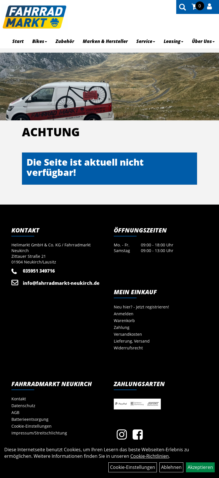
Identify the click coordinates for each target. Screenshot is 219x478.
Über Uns (203, 41)
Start (18, 41)
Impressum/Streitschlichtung (39, 433)
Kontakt (18, 398)
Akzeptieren (200, 467)
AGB (15, 412)
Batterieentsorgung (29, 419)
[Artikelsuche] (182, 7)
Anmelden (123, 313)
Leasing (173, 41)
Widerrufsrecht (128, 348)
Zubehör (65, 41)
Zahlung (121, 327)
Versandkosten (128, 334)
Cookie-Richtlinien (149, 456)
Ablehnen (171, 467)
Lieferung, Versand (132, 341)
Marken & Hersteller (105, 41)
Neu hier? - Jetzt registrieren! (141, 307)
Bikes (39, 41)
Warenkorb (124, 320)
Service (145, 41)
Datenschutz (23, 405)
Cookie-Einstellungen (31, 426)
